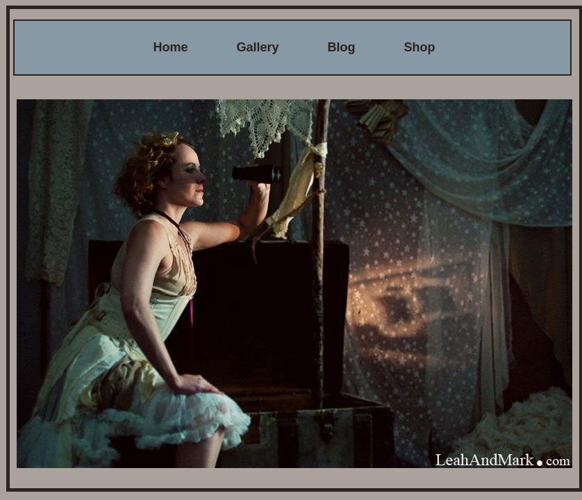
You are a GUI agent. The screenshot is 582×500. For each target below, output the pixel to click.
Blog (342, 47)
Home (170, 47)
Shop (419, 47)
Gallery (257, 47)
